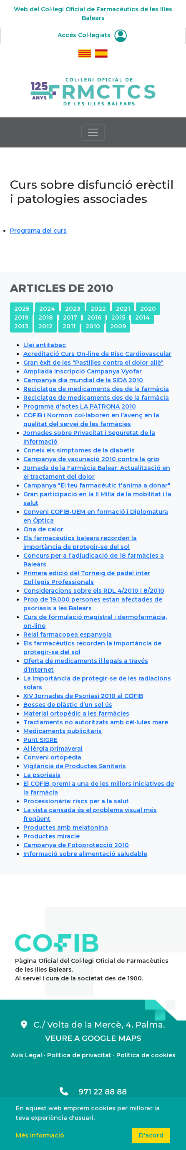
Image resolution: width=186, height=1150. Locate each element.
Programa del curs (38, 230)
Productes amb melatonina (65, 827)
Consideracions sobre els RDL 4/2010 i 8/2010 (93, 590)
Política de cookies (146, 1055)
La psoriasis (41, 775)
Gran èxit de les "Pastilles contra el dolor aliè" (93, 362)
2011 (69, 326)
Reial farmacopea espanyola (67, 634)
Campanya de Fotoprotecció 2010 (76, 845)
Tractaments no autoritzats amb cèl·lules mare (95, 722)
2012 (45, 326)
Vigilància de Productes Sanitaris (74, 766)
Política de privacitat (79, 1055)
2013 (21, 326)
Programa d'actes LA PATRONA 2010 (79, 406)
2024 (47, 308)
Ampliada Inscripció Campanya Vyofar (82, 371)
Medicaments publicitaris (62, 731)
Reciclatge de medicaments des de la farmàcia (96, 389)
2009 (118, 326)
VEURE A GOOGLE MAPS (93, 1038)
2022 (98, 308)
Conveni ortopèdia (52, 757)
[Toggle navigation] (93, 132)
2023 (72, 308)
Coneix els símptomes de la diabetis (79, 450)
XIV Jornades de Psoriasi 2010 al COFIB (83, 696)
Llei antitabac (44, 345)
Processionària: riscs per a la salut (76, 801)
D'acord (151, 1135)
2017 (70, 317)
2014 (142, 317)
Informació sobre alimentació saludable (85, 854)
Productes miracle (51, 836)
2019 (21, 317)
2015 (118, 317)
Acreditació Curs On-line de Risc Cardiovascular (97, 354)
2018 (45, 317)
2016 (94, 317)
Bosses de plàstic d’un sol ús (67, 704)
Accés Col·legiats (92, 35)
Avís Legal (26, 1055)
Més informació (40, 1135)
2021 (123, 308)
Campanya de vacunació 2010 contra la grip (91, 459)
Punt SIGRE (40, 740)
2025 (21, 308)
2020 (148, 308)
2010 (92, 326)
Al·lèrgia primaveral (53, 748)
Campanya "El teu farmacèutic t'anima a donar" (96, 485)
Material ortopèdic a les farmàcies (76, 713)
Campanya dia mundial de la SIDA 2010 (83, 380)
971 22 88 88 (93, 1092)
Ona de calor (43, 529)
